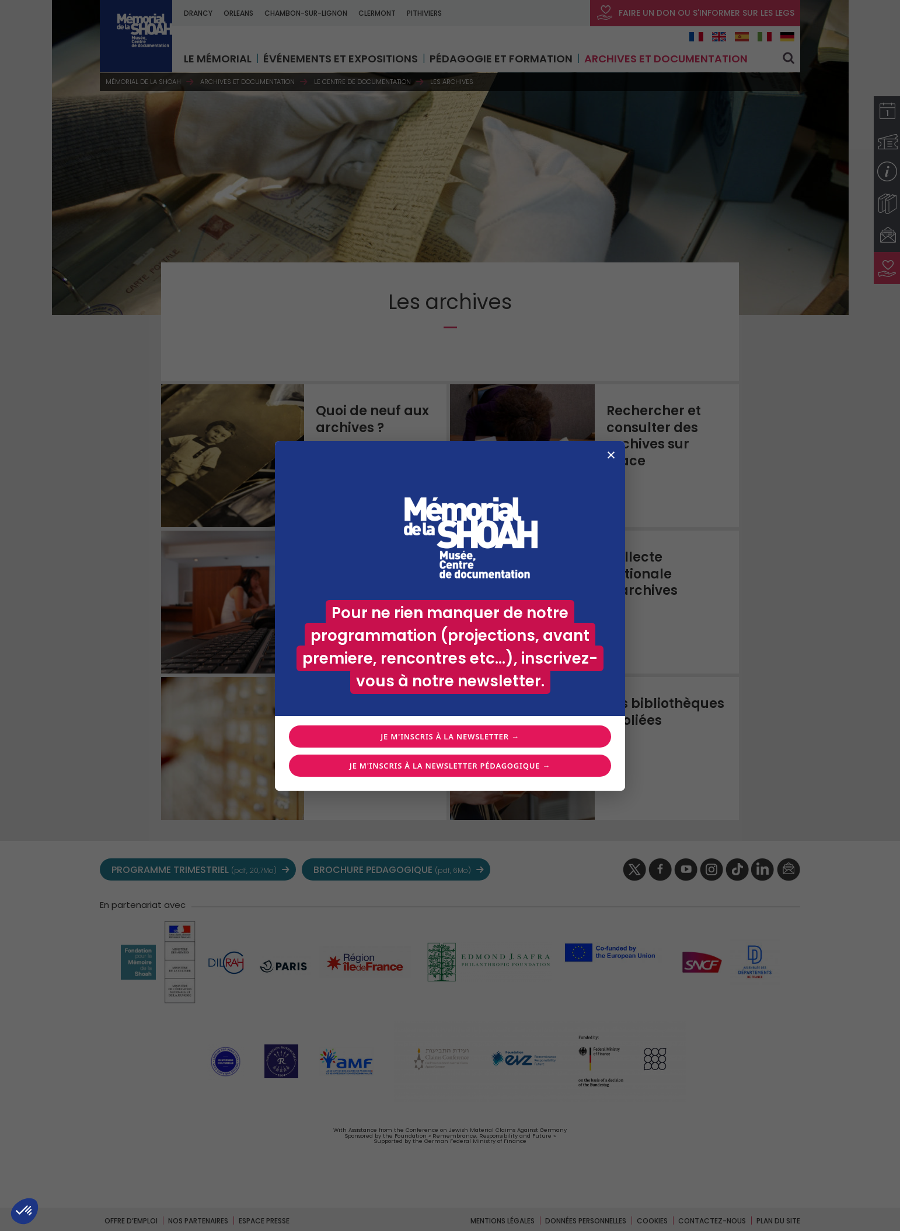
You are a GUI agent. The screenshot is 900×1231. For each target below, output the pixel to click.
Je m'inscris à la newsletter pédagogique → (450, 765)
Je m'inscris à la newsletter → (450, 736)
